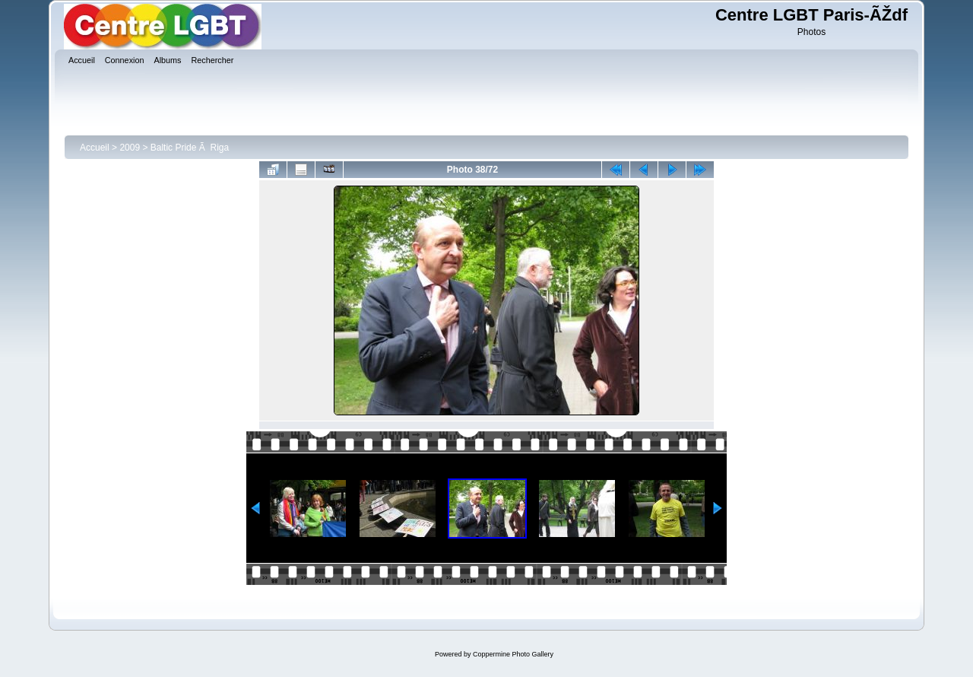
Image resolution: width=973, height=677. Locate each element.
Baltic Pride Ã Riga (190, 147)
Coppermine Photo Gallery (513, 654)
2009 (129, 147)
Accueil (94, 147)
